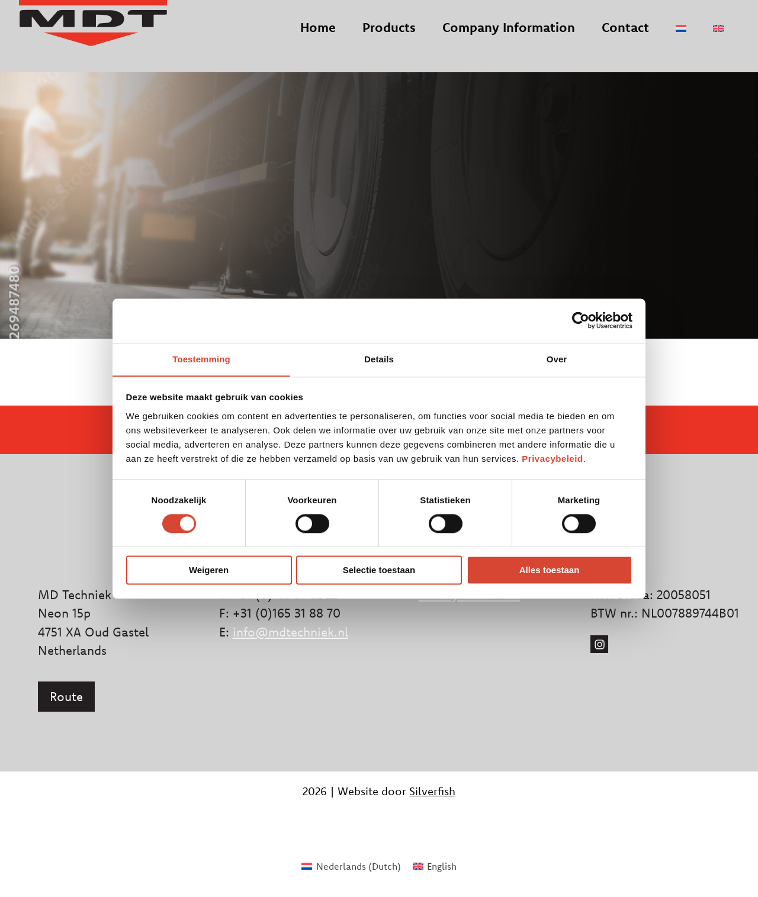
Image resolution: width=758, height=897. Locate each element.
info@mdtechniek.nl (290, 631)
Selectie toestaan (379, 570)
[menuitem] (681, 40)
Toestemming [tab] (201, 358)
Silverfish (432, 791)
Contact (625, 39)
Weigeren (209, 570)
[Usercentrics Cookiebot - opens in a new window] (580, 320)
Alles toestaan (549, 570)
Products (389, 39)
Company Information (508, 39)
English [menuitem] (442, 866)
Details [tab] (379, 358)
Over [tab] (557, 358)
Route (66, 696)
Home (318, 39)
